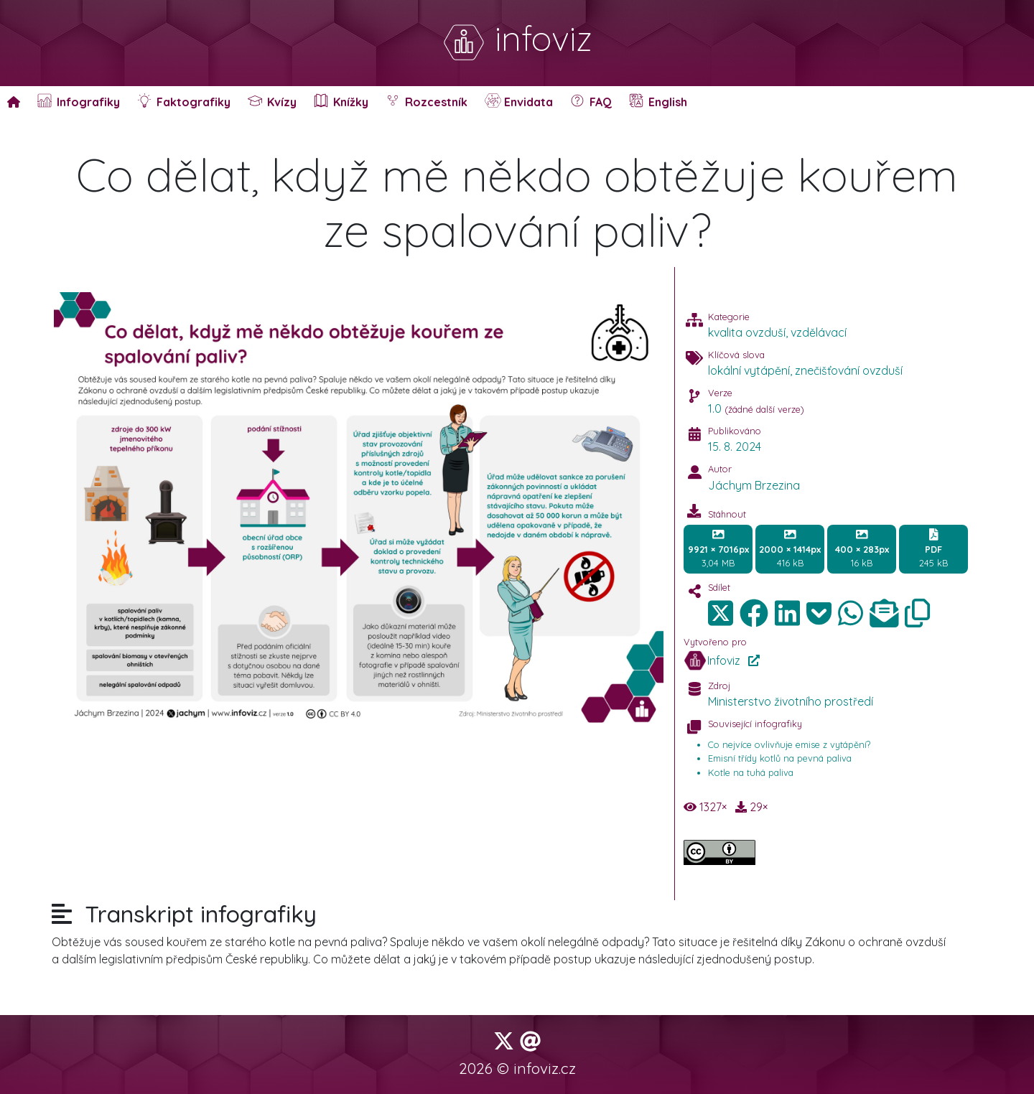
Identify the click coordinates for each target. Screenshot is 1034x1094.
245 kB (933, 548)
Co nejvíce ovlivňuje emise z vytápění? (789, 744)
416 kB (790, 548)
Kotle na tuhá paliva (750, 772)
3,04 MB (718, 548)
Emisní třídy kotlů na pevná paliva (780, 758)
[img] (754, 613)
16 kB (862, 548)
